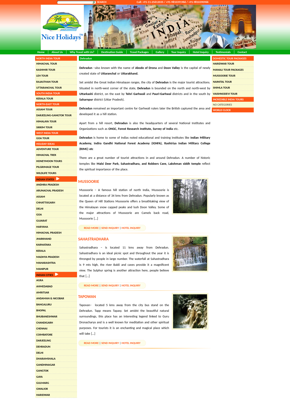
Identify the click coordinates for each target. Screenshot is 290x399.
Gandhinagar (45, 364)
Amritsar (42, 292)
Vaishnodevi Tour (225, 93)
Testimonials (223, 52)
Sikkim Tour (44, 127)
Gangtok (42, 370)
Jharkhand (43, 238)
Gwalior (42, 388)
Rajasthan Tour (47, 81)
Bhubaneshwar (46, 316)
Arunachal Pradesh (49, 190)
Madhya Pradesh (47, 257)
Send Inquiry (110, 228)
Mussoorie (88, 181)
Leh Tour (42, 75)
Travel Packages (139, 52)
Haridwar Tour (223, 63)
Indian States (48, 179)
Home (41, 52)
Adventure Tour (47, 149)
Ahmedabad (44, 286)
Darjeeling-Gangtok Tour (54, 115)
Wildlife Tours (46, 173)
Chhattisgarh (45, 202)
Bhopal (41, 310)
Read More (91, 228)
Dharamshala (46, 358)
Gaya (39, 376)
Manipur (42, 269)
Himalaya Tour (46, 121)
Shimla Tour (221, 87)
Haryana (42, 226)
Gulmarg (42, 382)
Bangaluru (44, 304)
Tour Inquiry (178, 52)
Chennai (41, 328)
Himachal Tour (46, 63)
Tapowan (87, 296)
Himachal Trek (46, 155)
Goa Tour (42, 138)
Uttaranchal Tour (49, 87)
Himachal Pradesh (48, 232)
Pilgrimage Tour (47, 167)
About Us (57, 52)
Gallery (160, 52)
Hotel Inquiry (201, 52)
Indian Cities (47, 275)
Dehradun (43, 346)
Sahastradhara (93, 239)
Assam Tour (44, 109)
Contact (242, 52)
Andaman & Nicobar (50, 298)
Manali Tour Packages (228, 69)
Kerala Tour (44, 98)
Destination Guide (112, 52)
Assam (40, 196)
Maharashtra (46, 262)
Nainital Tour (222, 81)
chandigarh (44, 322)
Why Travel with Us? (82, 52)
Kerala (41, 250)
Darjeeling (43, 340)
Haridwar (43, 395)
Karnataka (43, 244)
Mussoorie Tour (224, 75)
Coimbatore (44, 334)
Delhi (39, 208)
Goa (39, 214)
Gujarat (41, 220)
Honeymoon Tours (49, 161)
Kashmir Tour (45, 69)
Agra (39, 280)
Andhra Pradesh (47, 184)
